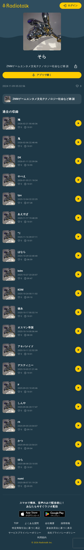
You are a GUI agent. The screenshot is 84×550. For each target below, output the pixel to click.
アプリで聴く (42, 75)
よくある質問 (32, 523)
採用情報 (65, 523)
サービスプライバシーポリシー (25, 532)
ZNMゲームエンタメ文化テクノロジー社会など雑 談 (37, 66)
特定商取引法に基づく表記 (26, 528)
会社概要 (49, 523)
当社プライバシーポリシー (61, 532)
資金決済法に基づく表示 (59, 528)
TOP (16, 523)
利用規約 (42, 537)
